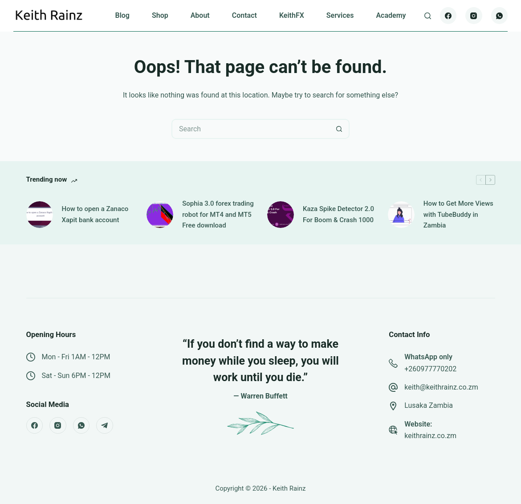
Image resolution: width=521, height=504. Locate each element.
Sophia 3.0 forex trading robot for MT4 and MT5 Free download (217, 214)
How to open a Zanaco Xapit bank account (95, 214)
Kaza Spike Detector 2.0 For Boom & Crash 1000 (338, 214)
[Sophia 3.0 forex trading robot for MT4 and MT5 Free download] (160, 214)
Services (340, 15)
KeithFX (291, 15)
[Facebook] (448, 15)
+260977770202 (430, 369)
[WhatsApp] (499, 15)
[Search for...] (250, 129)
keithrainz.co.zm (430, 435)
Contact (244, 15)
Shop (160, 15)
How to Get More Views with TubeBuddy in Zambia (458, 214)
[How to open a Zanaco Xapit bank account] (39, 214)
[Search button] (340, 129)
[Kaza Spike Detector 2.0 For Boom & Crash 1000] (280, 214)
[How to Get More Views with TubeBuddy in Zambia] (401, 214)
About (200, 15)
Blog (122, 15)
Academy (391, 15)
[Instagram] (473, 15)
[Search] (427, 15)
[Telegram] (104, 425)
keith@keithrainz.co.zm (441, 387)
